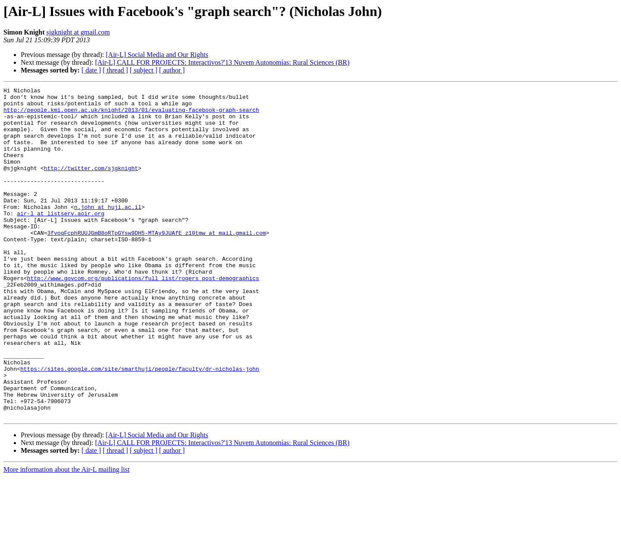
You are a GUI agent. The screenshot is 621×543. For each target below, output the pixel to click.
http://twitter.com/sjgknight (91, 185)
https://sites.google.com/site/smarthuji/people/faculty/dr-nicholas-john (139, 425)
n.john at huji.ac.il (107, 231)
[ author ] (172, 70)
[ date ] (91, 70)
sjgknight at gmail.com (78, 32)
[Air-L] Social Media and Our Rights (157, 54)
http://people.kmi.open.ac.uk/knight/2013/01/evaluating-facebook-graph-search (131, 115)
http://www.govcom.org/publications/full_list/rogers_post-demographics (143, 317)
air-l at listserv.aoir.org (60, 239)
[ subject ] (143, 70)
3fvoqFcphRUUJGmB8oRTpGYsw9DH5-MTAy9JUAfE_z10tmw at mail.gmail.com (156, 262)
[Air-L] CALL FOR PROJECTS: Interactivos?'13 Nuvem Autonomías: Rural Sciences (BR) (222, 62)
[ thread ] (115, 70)
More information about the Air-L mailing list (66, 535)
